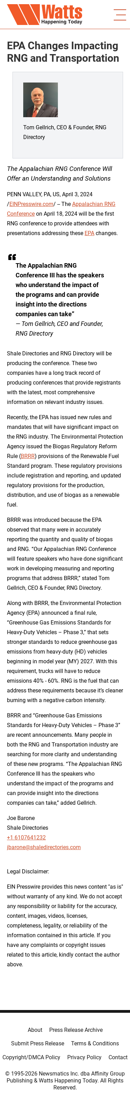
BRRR (28, 456)
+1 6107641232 (26, 837)
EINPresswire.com (31, 204)
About (35, 1030)
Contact (118, 1057)
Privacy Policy (84, 1057)
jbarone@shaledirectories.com (44, 847)
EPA (89, 233)
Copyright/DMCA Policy (31, 1057)
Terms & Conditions (95, 1043)
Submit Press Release (37, 1043)
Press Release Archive (76, 1030)
